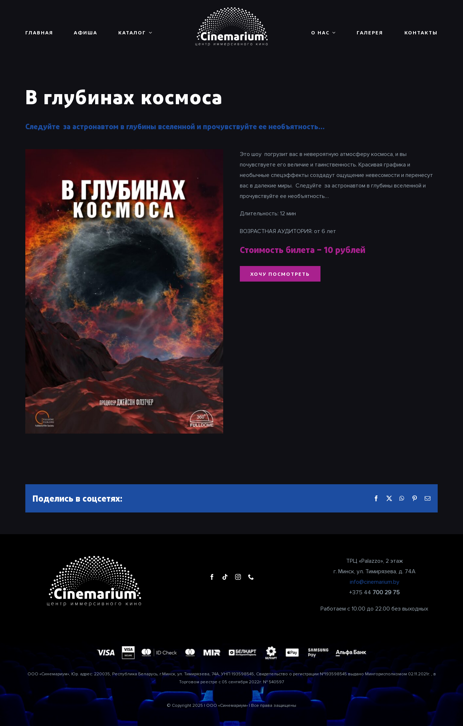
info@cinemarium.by (374, 582)
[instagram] (238, 577)
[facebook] (212, 577)
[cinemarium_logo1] (231, 10)
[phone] (251, 577)
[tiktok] (225, 577)
